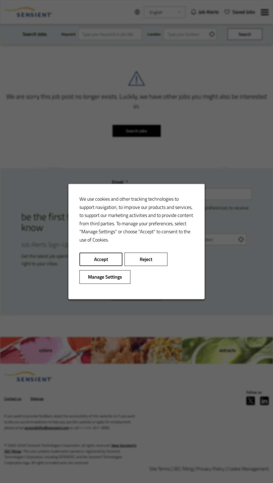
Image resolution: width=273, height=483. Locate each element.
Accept (101, 259)
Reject (146, 259)
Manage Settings (105, 276)
